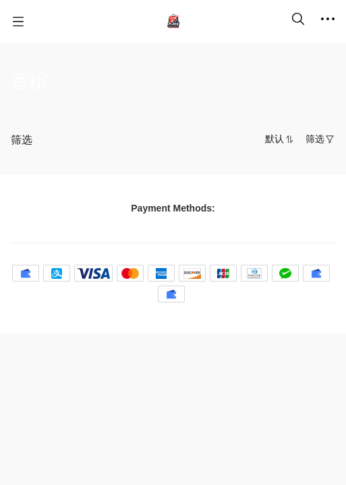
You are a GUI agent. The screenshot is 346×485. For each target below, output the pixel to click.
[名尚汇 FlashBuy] (173, 21)
